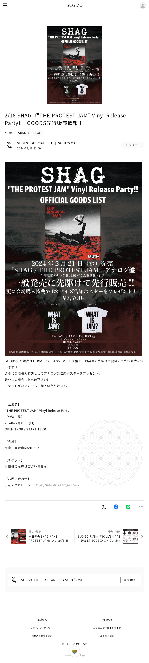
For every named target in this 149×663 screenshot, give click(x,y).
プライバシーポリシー (42, 627)
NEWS (9, 133)
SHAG (37, 133)
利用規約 (107, 619)
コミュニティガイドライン (107, 627)
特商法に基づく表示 (41, 635)
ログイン (143, 5)
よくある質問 (107, 635)
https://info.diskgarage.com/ (56, 485)
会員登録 (129, 580)
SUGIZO (23, 133)
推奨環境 (42, 619)
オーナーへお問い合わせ (74, 644)
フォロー (132, 145)
